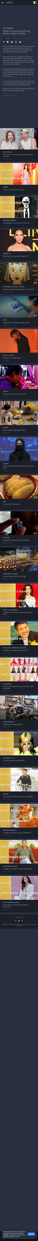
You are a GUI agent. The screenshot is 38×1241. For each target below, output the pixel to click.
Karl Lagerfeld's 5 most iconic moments (16, 223)
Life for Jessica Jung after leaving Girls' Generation (15, 906)
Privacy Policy (15, 1236)
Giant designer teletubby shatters (14, 430)
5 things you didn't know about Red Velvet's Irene (18, 613)
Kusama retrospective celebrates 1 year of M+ (18, 289)
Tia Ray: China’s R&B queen (12, 358)
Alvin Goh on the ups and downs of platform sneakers (18, 155)
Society (5, 427)
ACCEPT (31, 1234)
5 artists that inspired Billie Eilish (14, 760)
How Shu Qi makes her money (13, 190)
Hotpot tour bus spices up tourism (15, 394)
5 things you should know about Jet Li (15, 650)
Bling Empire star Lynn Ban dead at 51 (16, 256)
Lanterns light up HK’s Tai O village (14, 576)
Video (9, 2)
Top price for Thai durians (11, 504)
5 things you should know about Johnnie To (17, 869)
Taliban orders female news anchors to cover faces (18, 467)
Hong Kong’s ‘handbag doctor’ (13, 724)
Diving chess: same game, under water (16, 323)
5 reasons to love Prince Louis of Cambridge (18, 797)
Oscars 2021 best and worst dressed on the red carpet (18, 687)
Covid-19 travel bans (9, 81)
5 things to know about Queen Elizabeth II (17, 833)
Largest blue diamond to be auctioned (16, 540)
